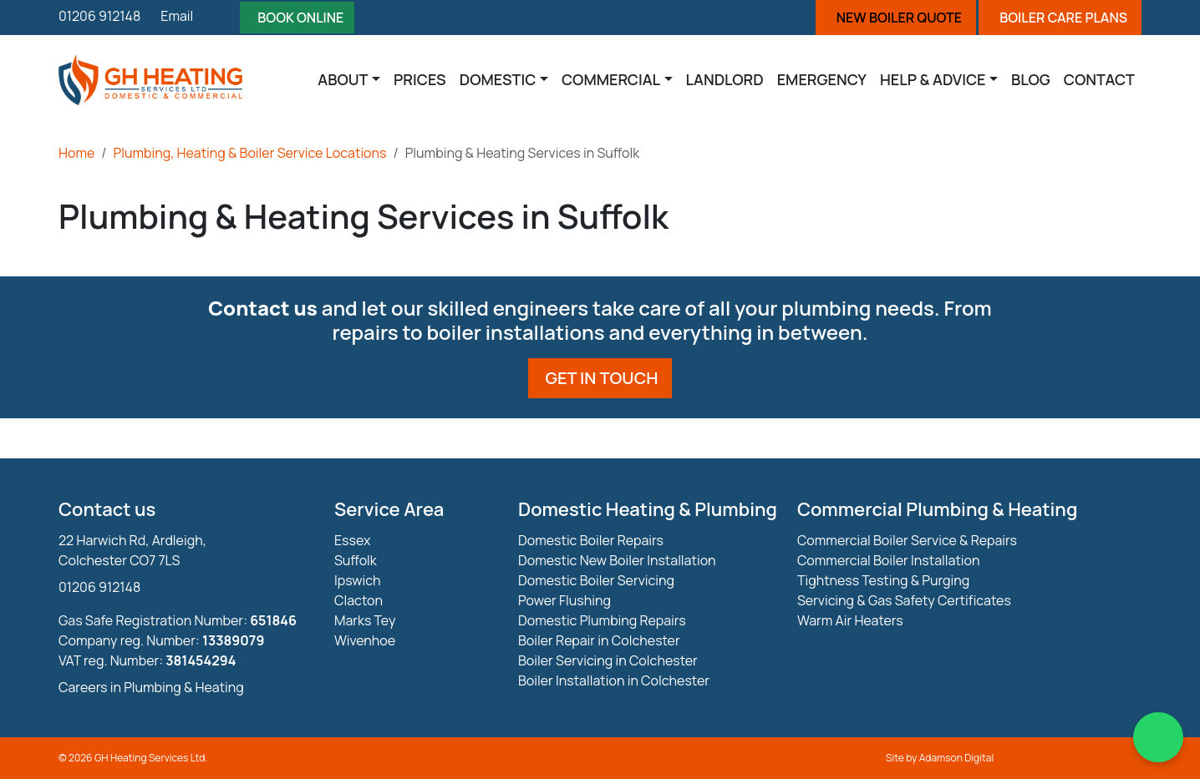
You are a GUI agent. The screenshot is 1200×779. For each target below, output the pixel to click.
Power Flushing (564, 600)
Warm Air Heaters (850, 620)
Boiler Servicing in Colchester (608, 660)
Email (176, 16)
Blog (1030, 79)
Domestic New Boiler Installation (617, 560)
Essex (352, 540)
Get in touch (602, 378)
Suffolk (355, 560)
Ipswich (357, 580)
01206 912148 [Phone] (99, 16)
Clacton (358, 600)
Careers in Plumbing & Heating (151, 687)
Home (76, 153)
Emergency (822, 79)
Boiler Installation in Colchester (613, 680)
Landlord (725, 79)
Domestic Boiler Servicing (596, 580)
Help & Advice (933, 79)
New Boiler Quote (899, 17)
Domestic (498, 79)
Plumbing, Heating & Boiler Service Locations (250, 153)
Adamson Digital (956, 758)
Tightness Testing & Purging (883, 580)
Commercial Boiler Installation (888, 560)
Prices (420, 79)
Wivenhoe (364, 640)
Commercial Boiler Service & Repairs (907, 540)
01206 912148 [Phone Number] (99, 587)
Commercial (611, 79)
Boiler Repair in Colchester (599, 640)
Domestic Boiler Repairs (591, 540)
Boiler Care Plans (1063, 17)
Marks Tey (364, 620)
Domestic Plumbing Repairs (602, 620)
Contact (1099, 79)
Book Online (300, 17)
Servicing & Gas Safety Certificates (904, 600)
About (343, 79)
